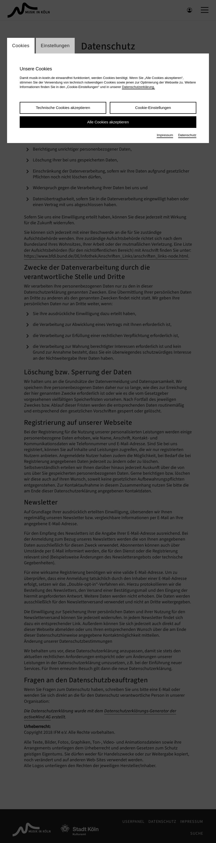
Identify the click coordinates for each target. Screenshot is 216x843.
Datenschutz (187, 136)
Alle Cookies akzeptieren (108, 123)
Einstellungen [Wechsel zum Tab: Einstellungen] (55, 45)
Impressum (165, 136)
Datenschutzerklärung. (138, 88)
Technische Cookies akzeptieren (63, 108)
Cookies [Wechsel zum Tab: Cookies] (21, 45)
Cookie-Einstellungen (153, 108)
